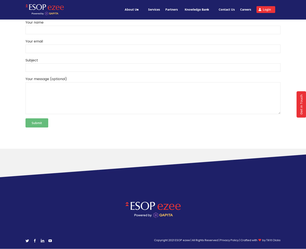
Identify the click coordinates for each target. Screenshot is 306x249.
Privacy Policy (229, 240)
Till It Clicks (273, 240)
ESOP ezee (183, 240)
